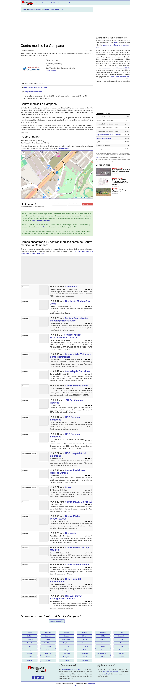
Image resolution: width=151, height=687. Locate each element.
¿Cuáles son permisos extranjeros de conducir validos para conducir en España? (120, 182)
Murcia (103, 650)
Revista (53, 3)
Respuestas (62, 3)
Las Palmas (84, 646)
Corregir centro (87, 204)
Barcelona (48, 636)
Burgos (66, 636)
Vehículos (114, 188)
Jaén (29, 646)
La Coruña (48, 646)
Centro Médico (88, 50)
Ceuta (48, 639)
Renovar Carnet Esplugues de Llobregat (66, 597)
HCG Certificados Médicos (66, 401)
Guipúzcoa (66, 643)
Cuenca (103, 639)
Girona (121, 639)
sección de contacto (111, 672)
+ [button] (23, 153)
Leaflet (75, 197)
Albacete (48, 632)
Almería (84, 632)
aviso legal (106, 674)
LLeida (121, 646)
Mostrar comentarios (56, 621)
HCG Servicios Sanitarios (65, 418)
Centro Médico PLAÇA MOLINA (70, 548)
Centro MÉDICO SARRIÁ (78, 501)
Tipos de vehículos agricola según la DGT (121, 190)
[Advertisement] (56, 27)
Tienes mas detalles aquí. (40, 220)
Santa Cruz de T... (103, 653)
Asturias (103, 632)
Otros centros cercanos (59, 204)
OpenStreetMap (82, 197)
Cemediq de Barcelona (77, 371)
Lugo (29, 650)
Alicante (66, 632)
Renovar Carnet (42, 3)
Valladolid (30, 660)
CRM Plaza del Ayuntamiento (65, 580)
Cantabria (121, 636)
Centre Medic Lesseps (77, 564)
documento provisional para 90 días (117, 68)
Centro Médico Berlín (76, 385)
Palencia (48, 653)
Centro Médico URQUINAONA (65, 517)
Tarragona (66, 657)
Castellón (30, 639)
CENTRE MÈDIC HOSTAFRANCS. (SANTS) (65, 336)
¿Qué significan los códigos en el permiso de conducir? (121, 170)
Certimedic (71, 533)
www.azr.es (91, 683)
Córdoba (84, 639)
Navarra (121, 650)
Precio (116, 43)
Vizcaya (48, 660)
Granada (30, 643)
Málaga (66, 650)
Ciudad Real (66, 639)
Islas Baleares (121, 643)
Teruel (85, 657)
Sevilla (30, 657)
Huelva (84, 643)
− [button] (23, 156)
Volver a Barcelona (74, 204)
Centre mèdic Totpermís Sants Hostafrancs (70, 355)
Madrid (48, 650)
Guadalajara (48, 643)
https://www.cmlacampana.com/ (35, 87)
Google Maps (64, 148)
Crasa (68, 487)
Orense (29, 653)
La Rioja (66, 646)
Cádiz (103, 636)
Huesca (103, 643)
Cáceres (84, 636)
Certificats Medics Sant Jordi (70, 302)
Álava (29, 632)
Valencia (121, 657)
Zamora (66, 660)
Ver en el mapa (51, 70)
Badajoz (29, 636)
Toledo (103, 657)
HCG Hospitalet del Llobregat (68, 454)
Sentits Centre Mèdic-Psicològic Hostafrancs (69, 319)
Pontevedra (66, 653)
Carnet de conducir (117, 168)
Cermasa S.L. (72, 286)
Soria (48, 657)
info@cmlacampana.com (33, 92)
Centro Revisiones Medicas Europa (67, 471)
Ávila (121, 632)
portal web (44, 227)
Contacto (72, 3)
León (102, 646)
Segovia (121, 653)
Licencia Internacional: (103, 138)
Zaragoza (85, 660)
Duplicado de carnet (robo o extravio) (108, 134)
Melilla (85, 650)
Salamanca (84, 653)
